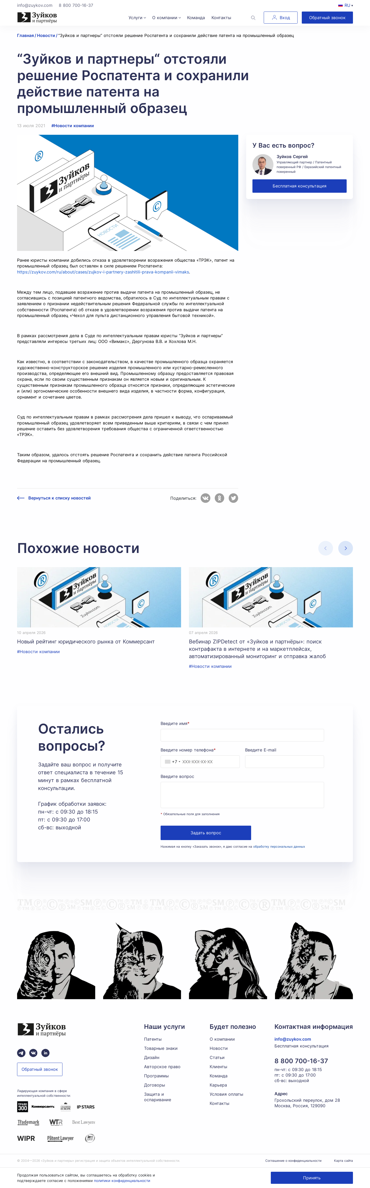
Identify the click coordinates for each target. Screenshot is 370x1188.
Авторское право (162, 1066)
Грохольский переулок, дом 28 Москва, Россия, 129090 (307, 1103)
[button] (345, 548)
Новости (219, 1048)
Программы (156, 1075)
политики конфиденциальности (122, 1180)
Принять (312, 1177)
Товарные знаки (161, 1048)
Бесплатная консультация (299, 186)
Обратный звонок (327, 17)
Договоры (154, 1085)
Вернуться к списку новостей (59, 498)
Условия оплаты (226, 1094)
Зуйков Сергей (292, 156)
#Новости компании (72, 125)
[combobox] (171, 762)
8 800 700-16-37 (76, 5)
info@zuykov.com (34, 5)
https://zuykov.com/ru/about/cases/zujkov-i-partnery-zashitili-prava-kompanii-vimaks (103, 272)
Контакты (221, 17)
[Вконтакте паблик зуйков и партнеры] (33, 1053)
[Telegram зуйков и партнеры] (21, 1053)
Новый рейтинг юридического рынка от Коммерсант (86, 641)
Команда (196, 17)
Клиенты (218, 1066)
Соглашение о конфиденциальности (293, 1161)
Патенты (153, 1039)
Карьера (218, 1085)
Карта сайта (343, 1161)
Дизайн (151, 1057)
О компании (164, 17)
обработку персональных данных (279, 846)
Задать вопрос (206, 832)
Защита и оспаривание (157, 1097)
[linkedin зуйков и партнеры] (45, 1053)
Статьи (217, 1057)
